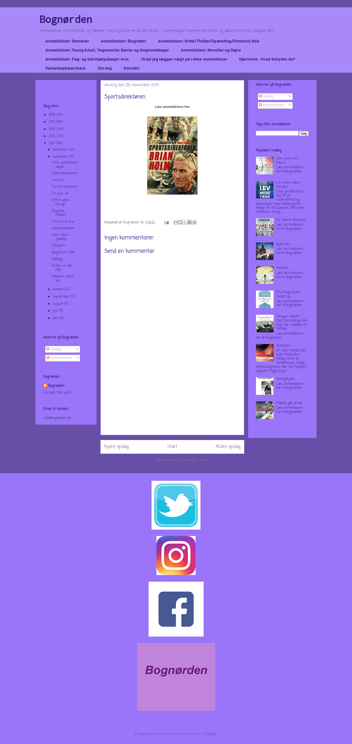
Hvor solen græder (60, 237)
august (58, 303)
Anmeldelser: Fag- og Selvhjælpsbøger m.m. (87, 59)
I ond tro (58, 180)
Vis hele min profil (57, 392)
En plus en (60, 193)
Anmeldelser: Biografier (123, 41)
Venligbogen (285, 379)
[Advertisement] (172, 400)
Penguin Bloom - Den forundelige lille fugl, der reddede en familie (291, 322)
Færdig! (57, 259)
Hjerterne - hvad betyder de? (267, 59)
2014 (52, 143)
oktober (59, 289)
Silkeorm (58, 245)
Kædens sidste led (63, 278)
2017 (52, 122)
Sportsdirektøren (65, 173)
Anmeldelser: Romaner (67, 41)
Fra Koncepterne (64, 186)
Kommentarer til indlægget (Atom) (182, 460)
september (61, 296)
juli (55, 311)
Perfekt (282, 268)
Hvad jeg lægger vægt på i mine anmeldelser (184, 59)
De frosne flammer (291, 220)
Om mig (105, 68)
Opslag (53, 349)
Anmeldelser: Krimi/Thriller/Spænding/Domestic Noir (208, 41)
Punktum (283, 345)
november (61, 156)
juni (56, 318)
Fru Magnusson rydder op (288, 294)
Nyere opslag (116, 447)
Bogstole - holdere (59, 213)
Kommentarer (59, 358)
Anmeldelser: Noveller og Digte (211, 50)
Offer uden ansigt (60, 202)
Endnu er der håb (62, 267)
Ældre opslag (228, 447)
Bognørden (65, 19)
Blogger (211, 734)
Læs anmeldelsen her (172, 107)
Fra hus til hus (63, 221)
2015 (52, 136)
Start (172, 447)
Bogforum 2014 (63, 252)
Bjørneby (283, 244)
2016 (53, 129)
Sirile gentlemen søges (64, 164)
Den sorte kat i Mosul (287, 160)
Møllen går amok (289, 403)
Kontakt (132, 68)
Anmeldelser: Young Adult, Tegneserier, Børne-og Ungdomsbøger (107, 50)
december (60, 149)
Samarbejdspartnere (65, 68)
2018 (52, 114)
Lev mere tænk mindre (288, 184)
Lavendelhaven (63, 228)
